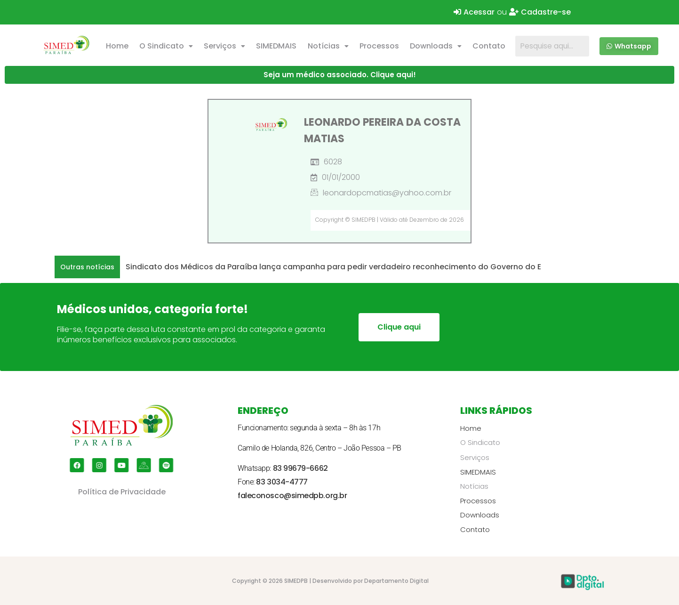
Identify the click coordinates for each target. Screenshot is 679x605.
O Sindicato (166, 45)
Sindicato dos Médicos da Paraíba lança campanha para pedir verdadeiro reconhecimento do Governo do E (333, 266)
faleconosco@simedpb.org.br (292, 495)
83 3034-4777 (282, 481)
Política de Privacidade (122, 491)
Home (117, 45)
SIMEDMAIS (276, 45)
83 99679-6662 (300, 468)
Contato (488, 45)
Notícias (328, 45)
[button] (166, 46)
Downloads (436, 45)
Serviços (224, 45)
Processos (379, 45)
